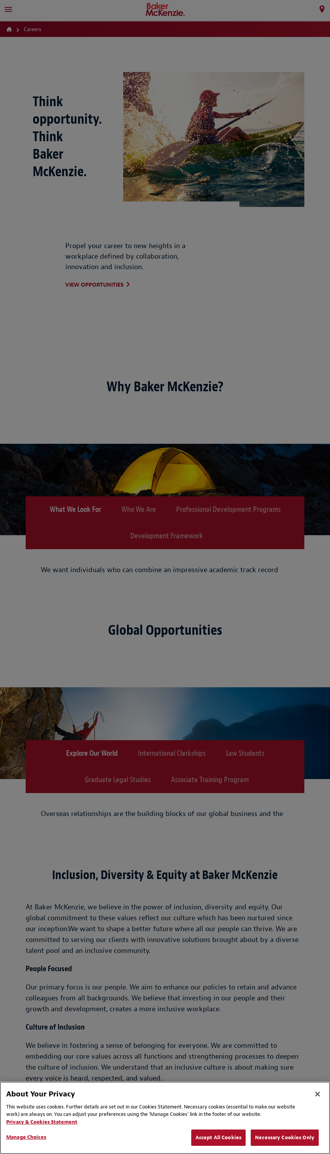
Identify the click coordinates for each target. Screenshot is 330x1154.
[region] (165, 1118)
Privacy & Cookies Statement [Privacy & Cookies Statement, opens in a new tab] (41, 1122)
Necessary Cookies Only (284, 1137)
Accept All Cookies (218, 1137)
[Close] (317, 1094)
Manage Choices (26, 1137)
